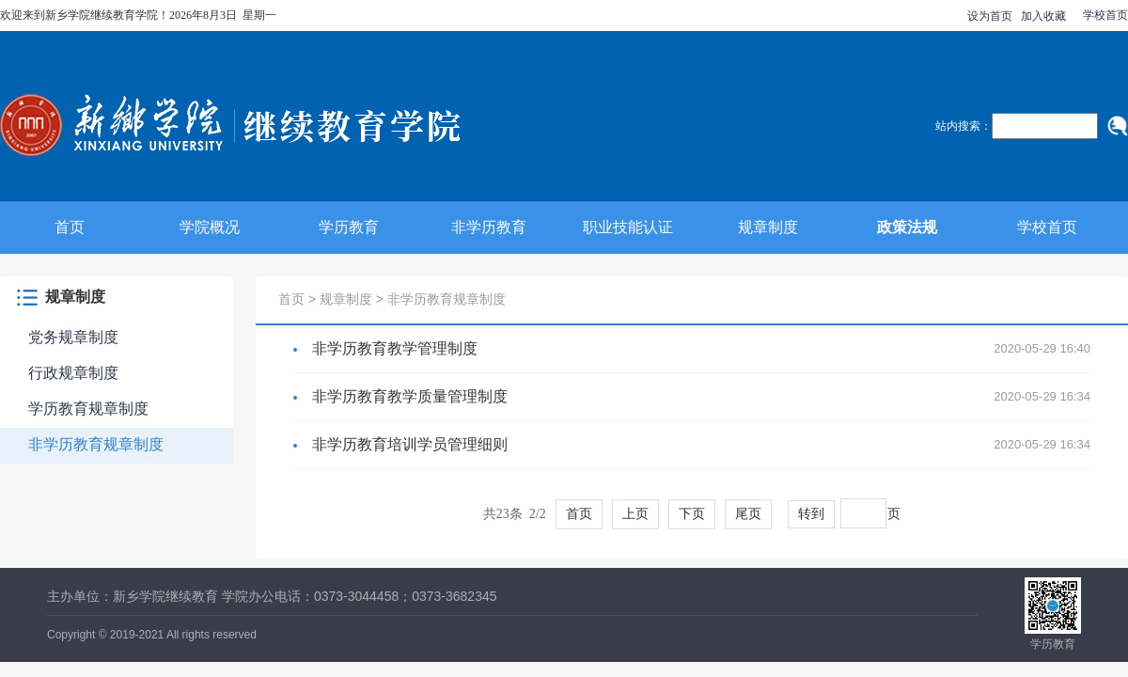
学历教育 (349, 227)
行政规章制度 (73, 373)
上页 (635, 514)
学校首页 (1105, 15)
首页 (70, 227)
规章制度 (768, 227)
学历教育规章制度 (88, 409)
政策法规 (907, 227)
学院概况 (210, 227)
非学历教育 (488, 227)
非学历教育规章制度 (96, 444)
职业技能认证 (628, 227)
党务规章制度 (73, 337)
